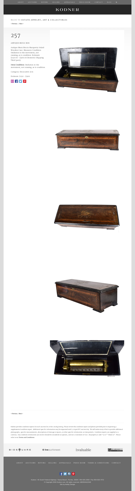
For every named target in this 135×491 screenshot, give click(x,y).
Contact (116, 463)
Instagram (69, 473)
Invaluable (83, 450)
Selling (52, 463)
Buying (42, 463)
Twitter (20, 81)
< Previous (14, 24)
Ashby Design (70, 484)
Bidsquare (20, 450)
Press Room (79, 463)
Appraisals (65, 463)
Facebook (16, 81)
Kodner (67, 10)
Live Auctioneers (52, 450)
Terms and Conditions (26, 437)
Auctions (31, 463)
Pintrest (24, 81)
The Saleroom (116, 450)
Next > (21, 24)
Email (12, 81)
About (19, 463)
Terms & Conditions (98, 463)
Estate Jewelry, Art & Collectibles (44, 20)
